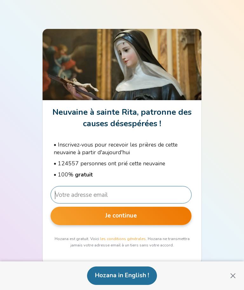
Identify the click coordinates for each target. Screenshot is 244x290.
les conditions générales (123, 239)
